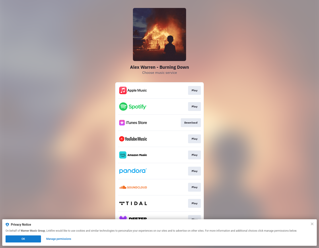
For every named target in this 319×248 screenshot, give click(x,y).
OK (23, 238)
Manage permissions (58, 238)
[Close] (312, 223)
